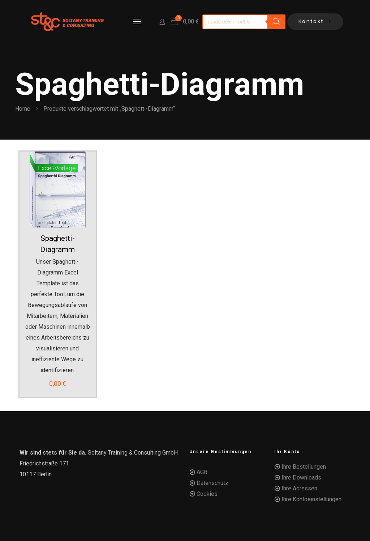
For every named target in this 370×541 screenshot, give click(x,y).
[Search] (276, 21)
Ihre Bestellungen (303, 466)
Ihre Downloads (301, 477)
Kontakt (315, 22)
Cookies (207, 493)
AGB (202, 472)
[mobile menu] (137, 22)
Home (22, 108)
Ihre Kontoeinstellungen (311, 499)
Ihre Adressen (299, 488)
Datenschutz (212, 483)
